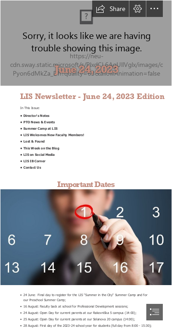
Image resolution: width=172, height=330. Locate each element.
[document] (86, 165)
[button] (110, 8)
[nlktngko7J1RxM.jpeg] (86, 237)
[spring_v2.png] (86, 43)
